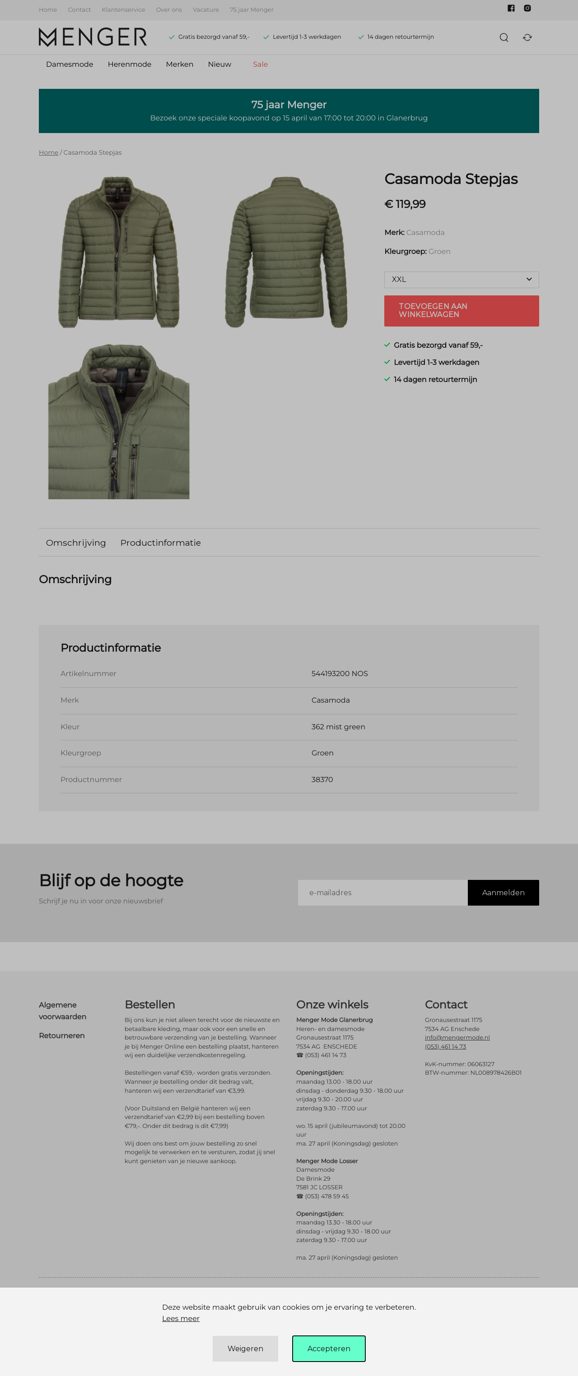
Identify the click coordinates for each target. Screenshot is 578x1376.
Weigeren (245, 1348)
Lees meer (181, 1319)
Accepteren (329, 1348)
